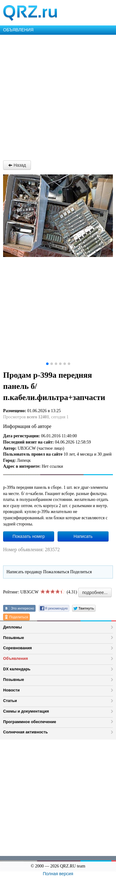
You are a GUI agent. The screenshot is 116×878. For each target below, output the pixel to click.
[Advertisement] (58, 96)
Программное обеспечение (29, 721)
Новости (11, 690)
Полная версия (58, 873)
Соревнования (17, 648)
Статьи (10, 700)
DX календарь (16, 669)
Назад (17, 165)
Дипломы (12, 627)
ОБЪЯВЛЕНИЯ (18, 29)
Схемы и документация (26, 711)
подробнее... (95, 592)
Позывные (13, 637)
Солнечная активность (25, 732)
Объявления (15, 658)
